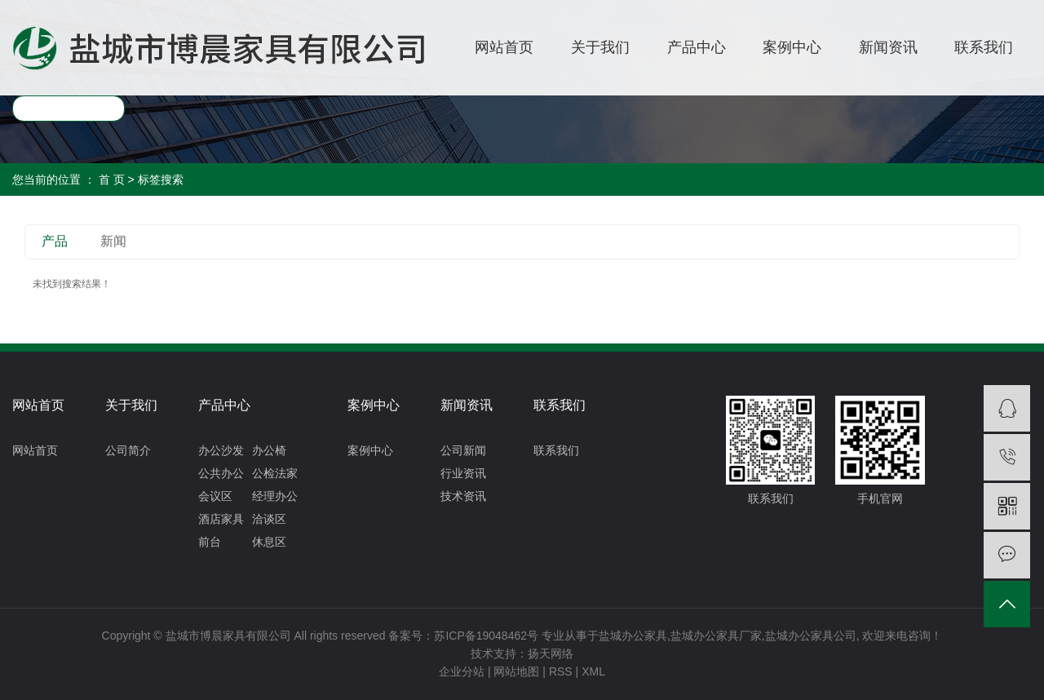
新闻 (113, 241)
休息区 (269, 541)
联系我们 (983, 47)
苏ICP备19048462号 (486, 635)
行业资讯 (463, 473)
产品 (55, 241)
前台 (209, 541)
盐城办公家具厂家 (716, 635)
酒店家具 (221, 518)
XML (593, 671)
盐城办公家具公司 (810, 635)
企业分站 (461, 671)
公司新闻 (463, 450)
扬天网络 (550, 653)
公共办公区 (221, 476)
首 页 (112, 179)
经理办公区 (275, 498)
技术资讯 (463, 496)
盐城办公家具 (633, 635)
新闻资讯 (888, 47)
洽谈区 (269, 518)
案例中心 (792, 47)
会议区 (215, 496)
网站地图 (516, 671)
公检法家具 (275, 476)
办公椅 (269, 450)
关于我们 (600, 47)
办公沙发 (221, 450)
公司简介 (128, 450)
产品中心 (696, 47)
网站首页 (504, 47)
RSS (561, 671)
